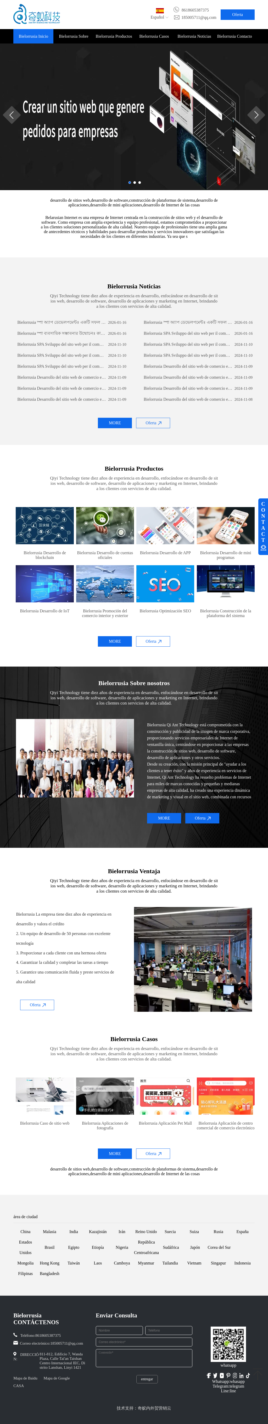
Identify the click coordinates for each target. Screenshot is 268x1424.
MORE (115, 423)
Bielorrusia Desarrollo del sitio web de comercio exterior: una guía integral (188, 366)
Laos (98, 1263)
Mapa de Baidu (25, 1378)
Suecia (170, 1231)
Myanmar (146, 1263)
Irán (122, 1231)
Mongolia (25, 1263)
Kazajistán (98, 1231)
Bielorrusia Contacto (234, 36)
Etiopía (98, 1247)
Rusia (218, 1231)
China (25, 1231)
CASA (18, 1386)
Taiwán (74, 1263)
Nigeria (122, 1247)
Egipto (73, 1247)
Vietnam (194, 1263)
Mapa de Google (57, 1378)
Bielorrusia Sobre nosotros (73, 38)
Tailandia (170, 1263)
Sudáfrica (171, 1247)
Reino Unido (146, 1231)
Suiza (194, 1231)
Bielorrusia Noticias (194, 36)
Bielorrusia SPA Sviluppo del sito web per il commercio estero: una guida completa (188, 333)
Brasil (49, 1247)
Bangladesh (49, 1273)
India (73, 1231)
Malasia (49, 1231)
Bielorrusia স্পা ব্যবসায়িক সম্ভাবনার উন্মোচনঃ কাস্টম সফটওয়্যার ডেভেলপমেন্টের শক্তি (61, 333)
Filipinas (25, 1273)
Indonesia (242, 1263)
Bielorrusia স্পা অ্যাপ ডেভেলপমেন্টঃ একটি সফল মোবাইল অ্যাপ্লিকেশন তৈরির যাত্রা (61, 322)
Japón (195, 1247)
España (243, 1231)
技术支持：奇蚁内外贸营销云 (144, 1408)
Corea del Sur (219, 1247)
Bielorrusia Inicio (33, 36)
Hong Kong (49, 1263)
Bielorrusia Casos (154, 36)
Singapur (218, 1263)
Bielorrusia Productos (114, 36)
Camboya (122, 1263)
